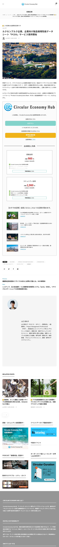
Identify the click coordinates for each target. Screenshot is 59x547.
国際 (14, 14)
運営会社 (30, 542)
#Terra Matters (40, 261)
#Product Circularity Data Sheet (25, 261)
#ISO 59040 (12, 261)
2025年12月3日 (39, 364)
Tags (5, 261)
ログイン (30, 123)
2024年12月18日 (11, 364)
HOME (4, 14)
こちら (33, 139)
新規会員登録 (30, 135)
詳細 (28, 494)
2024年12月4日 (14, 38)
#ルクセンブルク (20, 264)
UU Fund (14, 486)
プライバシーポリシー (40, 542)
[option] (15, 351)
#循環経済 (29, 264)
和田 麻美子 (33, 364)
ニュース (9, 14)
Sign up (53, 521)
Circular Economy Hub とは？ (16, 542)
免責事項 (50, 542)
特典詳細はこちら (29, 171)
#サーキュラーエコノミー (8, 264)
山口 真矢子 (8, 38)
